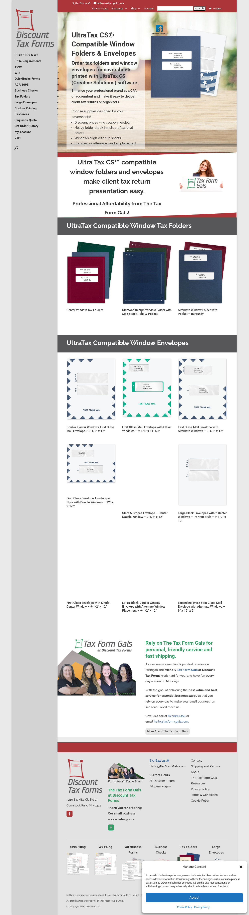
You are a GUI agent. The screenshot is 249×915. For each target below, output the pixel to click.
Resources (117, 8)
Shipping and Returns (206, 766)
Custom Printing (26, 106)
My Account (23, 130)
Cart (17, 136)
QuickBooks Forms (27, 77)
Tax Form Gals (100, 8)
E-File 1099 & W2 (26, 53)
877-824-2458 (159, 760)
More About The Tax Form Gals (167, 731)
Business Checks (26, 89)
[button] (241, 867)
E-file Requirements (28, 59)
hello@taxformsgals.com (171, 721)
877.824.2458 (82, 3)
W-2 (17, 71)
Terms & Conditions (204, 795)
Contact (196, 760)
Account (149, 8)
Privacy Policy (202, 907)
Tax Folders (22, 95)
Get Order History (26, 124)
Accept (194, 897)
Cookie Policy (184, 907)
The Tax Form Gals (204, 778)
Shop (134, 8)
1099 (18, 65)
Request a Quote (26, 118)
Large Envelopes (26, 100)
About (195, 772)
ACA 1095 (22, 83)
